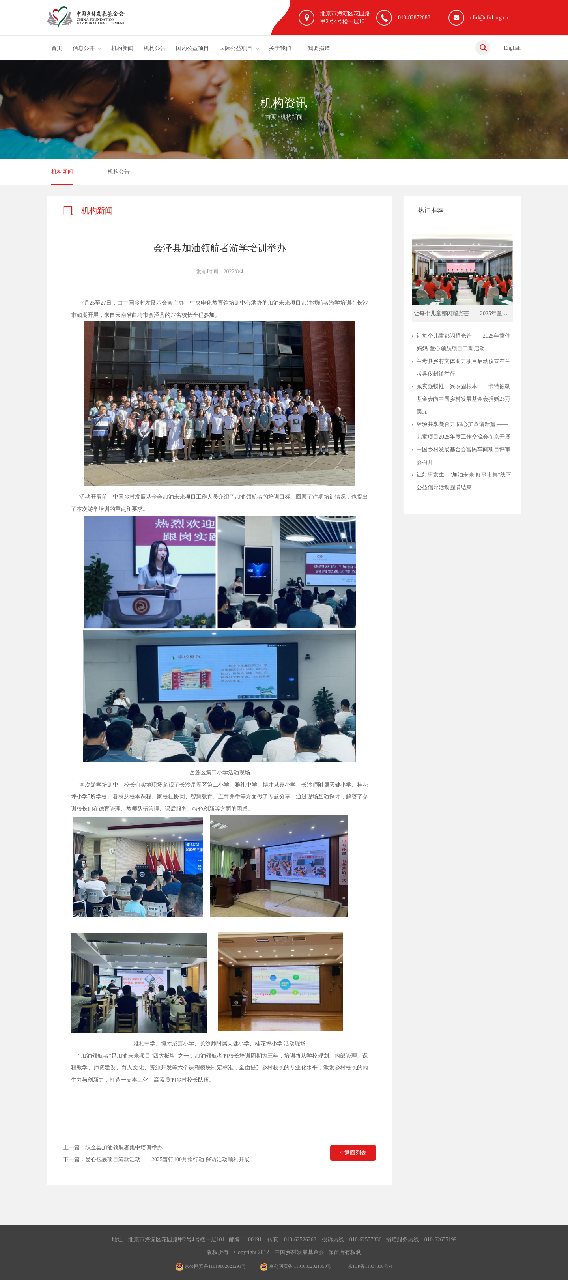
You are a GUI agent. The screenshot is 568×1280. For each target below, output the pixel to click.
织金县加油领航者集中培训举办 (124, 1148)
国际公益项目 (235, 48)
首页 (56, 48)
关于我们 (280, 48)
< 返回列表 (353, 1153)
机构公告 (155, 48)
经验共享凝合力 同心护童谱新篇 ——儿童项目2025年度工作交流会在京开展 (463, 430)
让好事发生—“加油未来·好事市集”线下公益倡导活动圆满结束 (464, 481)
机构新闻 (122, 48)
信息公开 (84, 48)
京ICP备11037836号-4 (370, 1266)
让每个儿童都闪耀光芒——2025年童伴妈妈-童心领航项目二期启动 (463, 342)
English (512, 48)
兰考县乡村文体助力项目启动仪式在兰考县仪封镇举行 (463, 367)
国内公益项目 (192, 48)
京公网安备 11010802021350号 (296, 1266)
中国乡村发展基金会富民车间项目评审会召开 (463, 456)
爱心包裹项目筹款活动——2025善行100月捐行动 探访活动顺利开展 (167, 1159)
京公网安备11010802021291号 (211, 1266)
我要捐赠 (319, 48)
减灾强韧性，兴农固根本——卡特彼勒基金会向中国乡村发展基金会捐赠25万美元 (463, 399)
